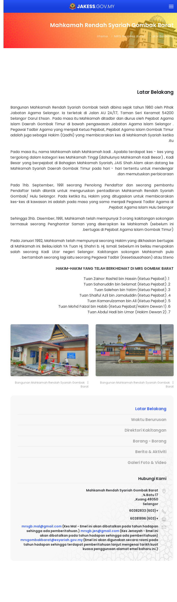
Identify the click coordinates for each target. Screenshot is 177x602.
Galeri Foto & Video (142, 461)
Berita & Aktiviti (146, 451)
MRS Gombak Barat (126, 36)
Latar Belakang (146, 409)
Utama (98, 36)
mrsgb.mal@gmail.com (39, 526)
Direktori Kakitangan (141, 430)
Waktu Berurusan (144, 420)
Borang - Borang (145, 441)
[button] (167, 6)
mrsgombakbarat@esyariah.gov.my (49, 539)
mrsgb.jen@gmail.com (96, 530)
